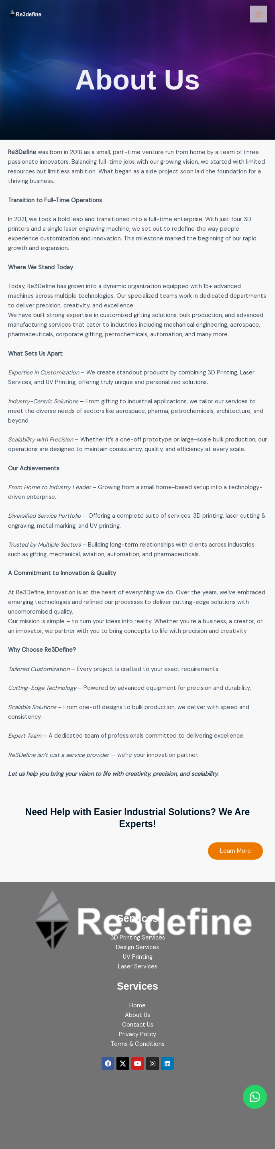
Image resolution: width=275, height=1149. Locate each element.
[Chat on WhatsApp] (255, 1097)
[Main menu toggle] (258, 14)
